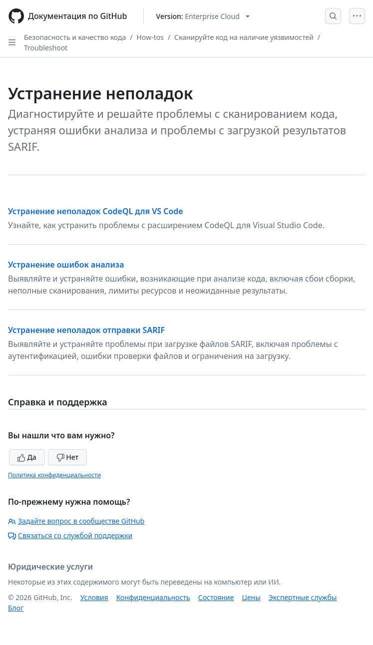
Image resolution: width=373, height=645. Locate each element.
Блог (15, 608)
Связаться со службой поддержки (70, 535)
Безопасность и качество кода (75, 37)
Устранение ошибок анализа (66, 264)
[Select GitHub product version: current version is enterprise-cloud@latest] (203, 16)
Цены (251, 597)
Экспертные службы (303, 597)
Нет (67, 457)
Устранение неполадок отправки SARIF (86, 329)
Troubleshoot (45, 47)
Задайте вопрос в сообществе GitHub (76, 521)
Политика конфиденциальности (54, 475)
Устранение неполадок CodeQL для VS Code (95, 211)
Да (26, 457)
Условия (94, 597)
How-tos (150, 37)
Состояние (216, 597)
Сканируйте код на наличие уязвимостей (244, 37)
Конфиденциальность (153, 597)
